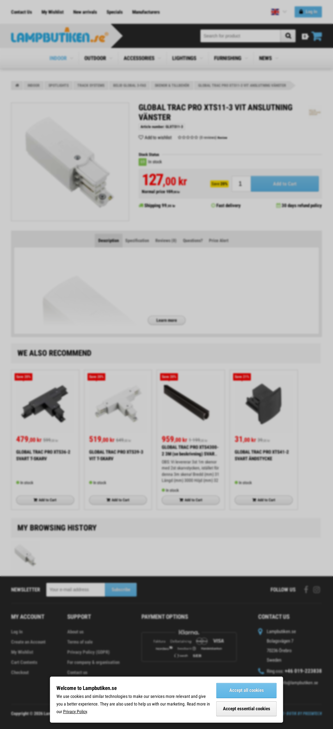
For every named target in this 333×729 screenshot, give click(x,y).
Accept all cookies (246, 690)
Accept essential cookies (246, 709)
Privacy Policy (75, 711)
